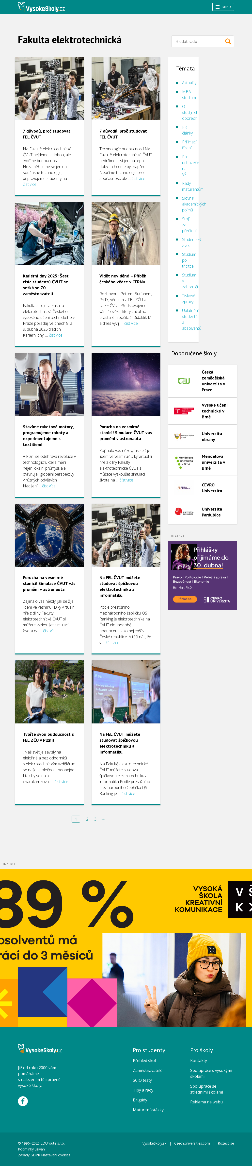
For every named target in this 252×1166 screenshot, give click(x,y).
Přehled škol (144, 1060)
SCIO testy (142, 1080)
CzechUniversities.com (192, 1143)
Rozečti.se (226, 1143)
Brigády (140, 1100)
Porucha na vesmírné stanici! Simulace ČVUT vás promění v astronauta (125, 432)
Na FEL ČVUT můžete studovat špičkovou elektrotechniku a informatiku (119, 586)
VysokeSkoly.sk (154, 1143)
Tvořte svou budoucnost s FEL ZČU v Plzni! (48, 737)
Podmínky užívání (32, 1149)
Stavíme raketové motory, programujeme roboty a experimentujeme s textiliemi (48, 435)
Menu (223, 7)
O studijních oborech (190, 112)
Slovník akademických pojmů (194, 204)
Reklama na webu (206, 1102)
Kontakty (198, 1060)
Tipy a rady (143, 1090)
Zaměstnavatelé (147, 1070)
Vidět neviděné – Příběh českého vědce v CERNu (122, 279)
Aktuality (189, 83)
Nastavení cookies (55, 1155)
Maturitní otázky (148, 1110)
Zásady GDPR (29, 1155)
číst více (29, 184)
